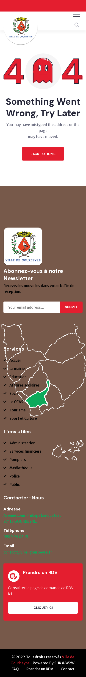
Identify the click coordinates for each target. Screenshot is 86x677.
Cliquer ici (43, 608)
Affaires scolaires (24, 385)
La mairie (17, 368)
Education (18, 377)
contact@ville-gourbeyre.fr (27, 552)
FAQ (15, 669)
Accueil (15, 360)
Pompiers (17, 459)
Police (14, 476)
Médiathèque (21, 468)
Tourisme (17, 410)
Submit (71, 307)
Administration (22, 443)
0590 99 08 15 (15, 536)
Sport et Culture (23, 418)
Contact (68, 669)
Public (14, 484)
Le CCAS (16, 401)
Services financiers (25, 451)
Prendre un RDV (39, 669)
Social (14, 393)
